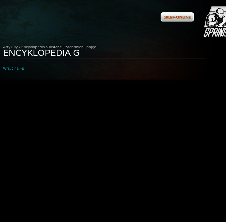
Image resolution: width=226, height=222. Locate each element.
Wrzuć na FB (13, 68)
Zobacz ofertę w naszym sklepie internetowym (177, 17)
